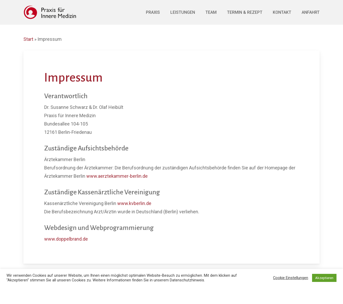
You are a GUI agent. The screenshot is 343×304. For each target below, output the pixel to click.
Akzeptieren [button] (324, 278)
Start (28, 39)
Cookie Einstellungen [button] (290, 277)
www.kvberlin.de (134, 203)
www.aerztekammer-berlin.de (117, 176)
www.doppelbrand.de (66, 239)
